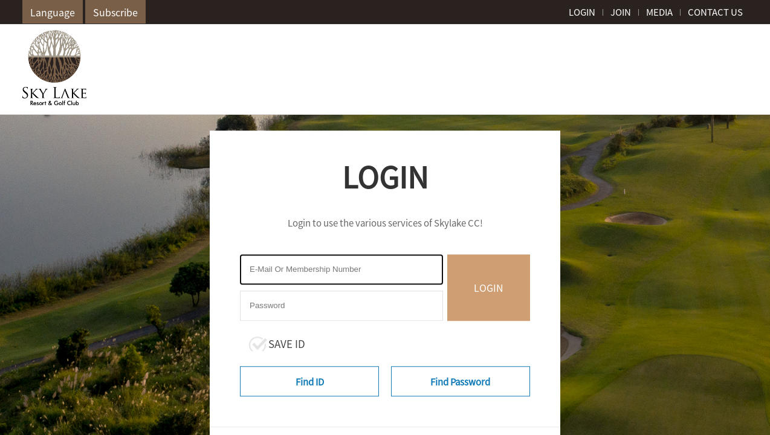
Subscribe (115, 12)
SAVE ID (286, 343)
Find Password (460, 381)
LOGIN (582, 12)
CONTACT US (715, 12)
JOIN (620, 12)
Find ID (310, 381)
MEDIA (659, 12)
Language (52, 12)
